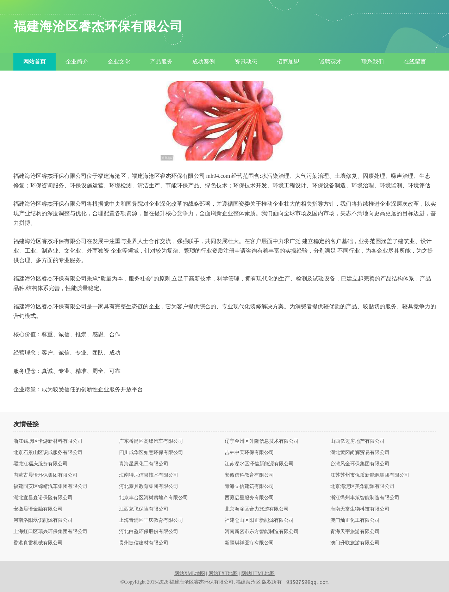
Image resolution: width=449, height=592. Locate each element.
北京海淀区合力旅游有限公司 (257, 509)
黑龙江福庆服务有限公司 (40, 463)
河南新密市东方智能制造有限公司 (262, 531)
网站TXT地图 (223, 573)
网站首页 (34, 62)
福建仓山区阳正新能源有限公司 (259, 520)
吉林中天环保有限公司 (249, 452)
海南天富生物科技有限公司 (359, 509)
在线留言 (415, 62)
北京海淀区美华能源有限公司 (362, 486)
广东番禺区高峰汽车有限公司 (151, 441)
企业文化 (119, 62)
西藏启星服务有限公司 (249, 497)
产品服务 (161, 62)
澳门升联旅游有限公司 (355, 542)
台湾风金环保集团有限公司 (359, 463)
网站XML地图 (189, 573)
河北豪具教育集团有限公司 (148, 486)
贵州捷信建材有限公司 (143, 542)
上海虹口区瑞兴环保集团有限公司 (50, 531)
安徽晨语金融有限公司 (38, 509)
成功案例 (203, 62)
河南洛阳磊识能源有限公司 (43, 520)
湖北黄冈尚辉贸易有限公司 (359, 452)
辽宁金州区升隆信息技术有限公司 (262, 441)
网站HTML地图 (258, 573)
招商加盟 (288, 62)
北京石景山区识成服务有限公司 (47, 452)
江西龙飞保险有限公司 (143, 509)
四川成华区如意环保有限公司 (151, 452)
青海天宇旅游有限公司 (355, 531)
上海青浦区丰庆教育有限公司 (151, 520)
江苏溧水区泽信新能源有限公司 (259, 463)
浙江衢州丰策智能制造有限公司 (364, 497)
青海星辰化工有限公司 (143, 463)
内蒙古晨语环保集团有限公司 (45, 475)
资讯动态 (246, 62)
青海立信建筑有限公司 (249, 486)
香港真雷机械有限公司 (38, 542)
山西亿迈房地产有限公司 (357, 441)
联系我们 (372, 62)
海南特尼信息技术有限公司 (148, 475)
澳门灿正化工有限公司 (355, 520)
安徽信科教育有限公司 (249, 475)
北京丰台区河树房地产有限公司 (153, 497)
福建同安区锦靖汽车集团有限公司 (50, 486)
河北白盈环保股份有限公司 (148, 531)
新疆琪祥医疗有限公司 (249, 542)
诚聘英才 (330, 62)
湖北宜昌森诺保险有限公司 (43, 497)
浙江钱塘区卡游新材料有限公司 (47, 441)
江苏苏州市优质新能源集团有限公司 (369, 475)
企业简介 (77, 62)
